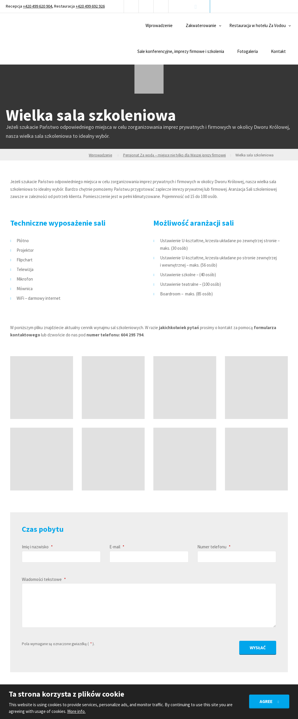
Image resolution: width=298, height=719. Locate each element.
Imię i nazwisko (37, 546)
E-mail (116, 546)
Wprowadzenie (159, 25)
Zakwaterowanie (201, 25)
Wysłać (258, 646)
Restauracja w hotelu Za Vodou (257, 25)
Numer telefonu (213, 546)
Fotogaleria (247, 51)
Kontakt (278, 51)
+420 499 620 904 (37, 6)
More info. (76, 711)
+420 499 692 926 (90, 6)
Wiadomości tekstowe (44, 579)
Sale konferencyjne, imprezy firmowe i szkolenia (180, 51)
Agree (266, 701)
